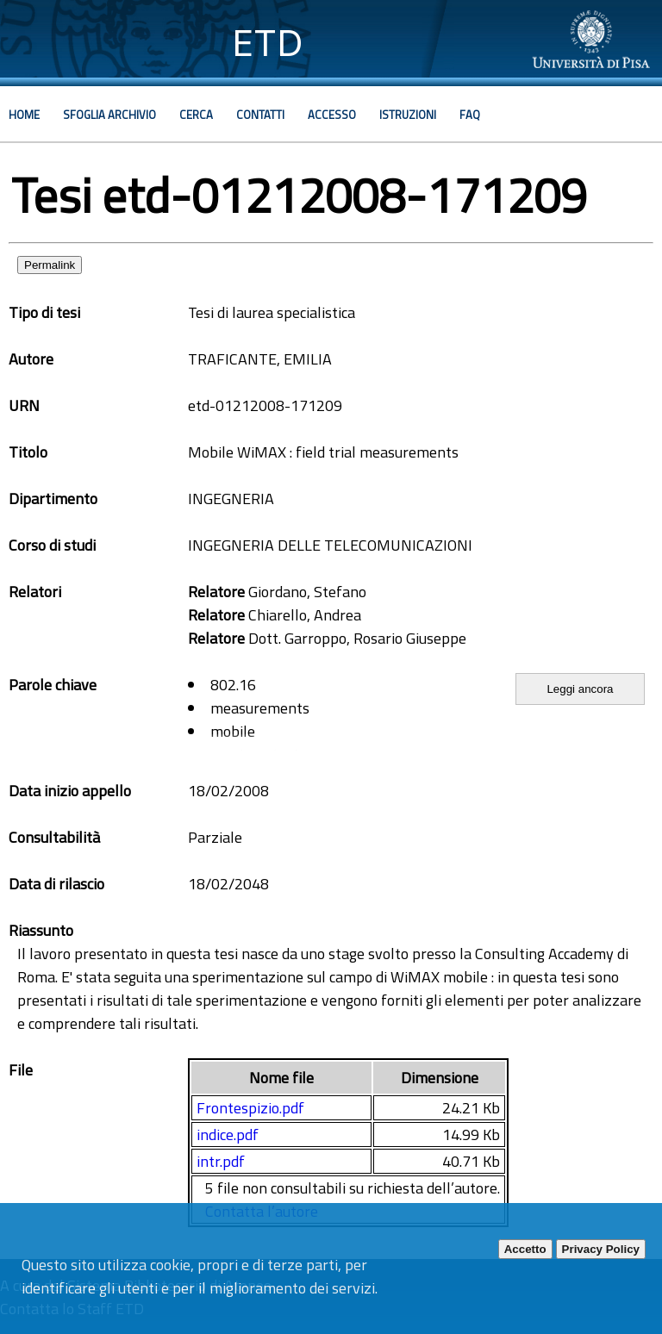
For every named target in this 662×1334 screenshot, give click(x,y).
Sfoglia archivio (109, 114)
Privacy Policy (601, 1249)
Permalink (49, 265)
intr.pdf (221, 1161)
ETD (267, 43)
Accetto (525, 1249)
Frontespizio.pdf (250, 1107)
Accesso (332, 114)
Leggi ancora (579, 689)
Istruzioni (407, 114)
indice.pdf (228, 1134)
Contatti (260, 114)
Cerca (196, 114)
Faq (469, 114)
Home (24, 114)
